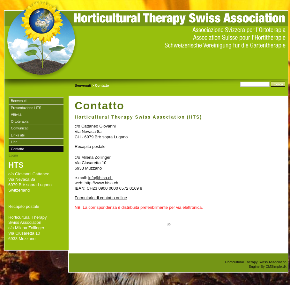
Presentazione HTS (26, 108)
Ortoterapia (19, 121)
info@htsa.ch (100, 177)
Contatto (17, 149)
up (168, 224)
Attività (16, 114)
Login (13, 155)
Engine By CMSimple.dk (267, 266)
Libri (14, 142)
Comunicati (19, 128)
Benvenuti (83, 85)
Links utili (18, 135)
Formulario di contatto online (101, 197)
